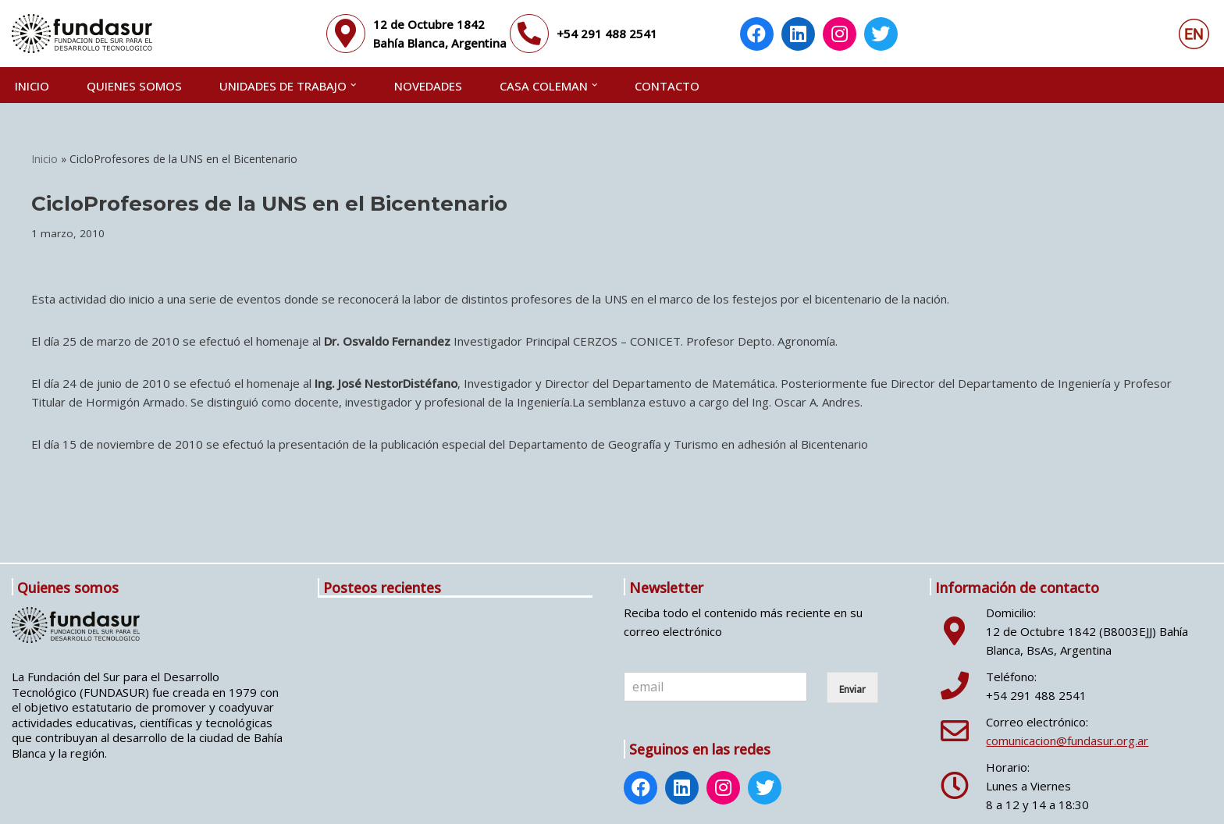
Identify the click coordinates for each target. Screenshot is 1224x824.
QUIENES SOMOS (134, 86)
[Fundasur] (82, 33)
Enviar (852, 689)
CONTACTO (667, 86)
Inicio (32, 86)
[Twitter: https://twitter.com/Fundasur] (881, 36)
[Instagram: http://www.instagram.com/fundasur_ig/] (839, 36)
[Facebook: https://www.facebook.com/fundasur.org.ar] (756, 36)
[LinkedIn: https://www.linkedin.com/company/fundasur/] (798, 36)
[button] (353, 85)
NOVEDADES (428, 86)
